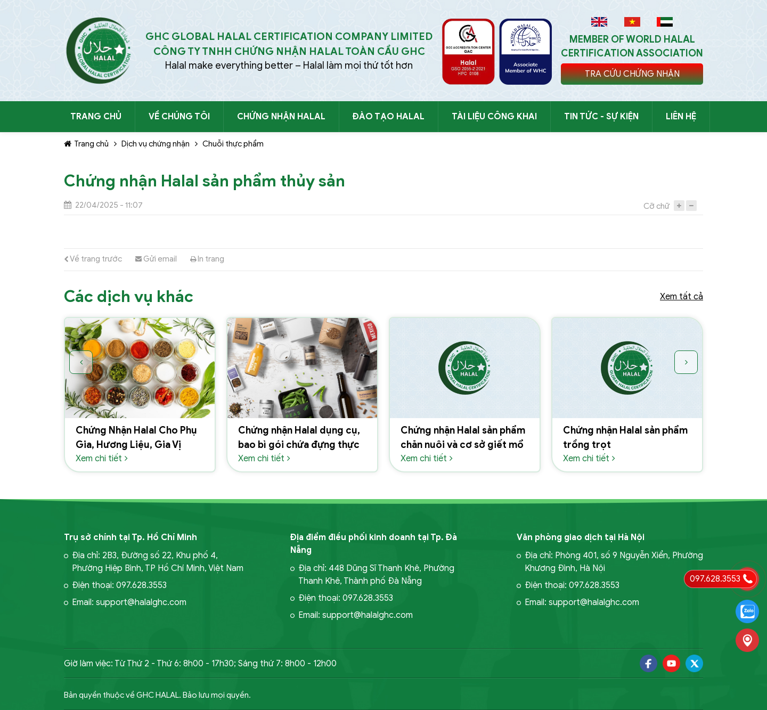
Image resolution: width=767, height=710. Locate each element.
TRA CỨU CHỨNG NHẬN (632, 74)
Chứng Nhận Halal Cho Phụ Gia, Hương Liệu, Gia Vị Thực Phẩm (136, 445)
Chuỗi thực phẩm (233, 144)
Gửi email (156, 259)
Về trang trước (93, 259)
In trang (207, 259)
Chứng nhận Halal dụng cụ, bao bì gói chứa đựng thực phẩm (299, 445)
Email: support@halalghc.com (129, 602)
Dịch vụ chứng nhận (155, 144)
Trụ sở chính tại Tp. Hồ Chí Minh (130, 537)
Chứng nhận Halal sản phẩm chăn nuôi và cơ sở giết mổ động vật (463, 445)
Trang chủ (86, 144)
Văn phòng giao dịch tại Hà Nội (580, 537)
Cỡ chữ (656, 206)
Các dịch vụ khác (128, 296)
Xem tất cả (681, 296)
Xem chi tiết (102, 458)
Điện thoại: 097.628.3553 (119, 585)
